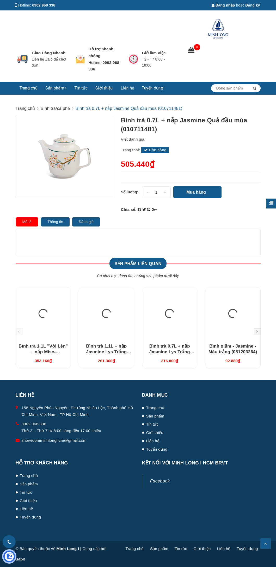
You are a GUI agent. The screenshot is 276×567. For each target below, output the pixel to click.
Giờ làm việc (154, 53)
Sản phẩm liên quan (138, 263)
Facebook (160, 481)
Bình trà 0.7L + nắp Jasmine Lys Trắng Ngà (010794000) (169, 352)
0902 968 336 (44, 5)
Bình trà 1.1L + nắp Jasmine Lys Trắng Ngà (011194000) (106, 352)
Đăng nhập (223, 5)
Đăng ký (252, 5)
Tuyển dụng (152, 88)
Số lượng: (129, 192)
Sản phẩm (56, 88)
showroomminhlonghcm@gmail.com (54, 440)
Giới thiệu (104, 88)
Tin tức (81, 88)
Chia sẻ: (129, 209)
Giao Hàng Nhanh (49, 53)
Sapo (21, 559)
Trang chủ (29, 88)
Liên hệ (127, 88)
